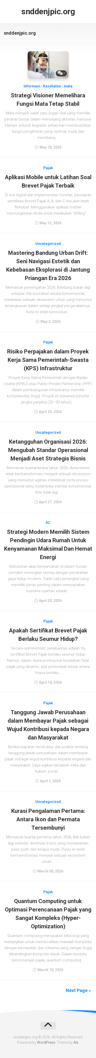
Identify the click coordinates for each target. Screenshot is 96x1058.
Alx (75, 1042)
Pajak (48, 168)
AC (48, 523)
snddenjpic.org (48, 11)
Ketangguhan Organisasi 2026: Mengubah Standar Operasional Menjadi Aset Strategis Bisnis (48, 450)
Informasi (32, 86)
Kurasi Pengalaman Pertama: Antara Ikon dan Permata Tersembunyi (48, 819)
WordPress (46, 1042)
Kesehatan (52, 86)
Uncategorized (48, 244)
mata (68, 86)
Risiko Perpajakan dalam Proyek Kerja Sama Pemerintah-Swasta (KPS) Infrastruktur (48, 360)
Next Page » (78, 990)
